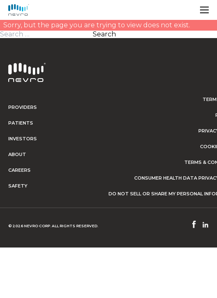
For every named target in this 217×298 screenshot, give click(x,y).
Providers (22, 107)
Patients (20, 123)
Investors (22, 139)
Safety (17, 186)
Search (104, 34)
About (17, 154)
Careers (19, 170)
